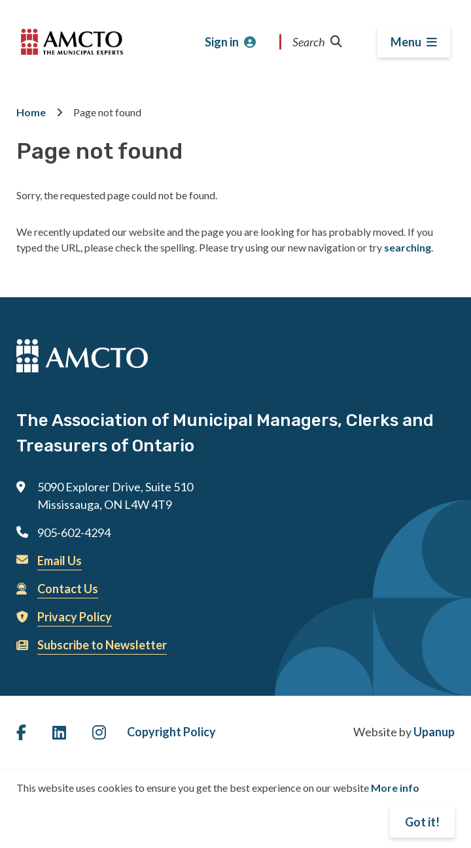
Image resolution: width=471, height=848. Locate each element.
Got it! (422, 822)
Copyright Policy (171, 732)
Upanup (434, 732)
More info (395, 787)
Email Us (59, 560)
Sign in (222, 42)
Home (31, 112)
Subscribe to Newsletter (102, 645)
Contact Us (67, 588)
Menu (406, 42)
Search (317, 42)
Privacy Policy (74, 617)
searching (407, 247)
